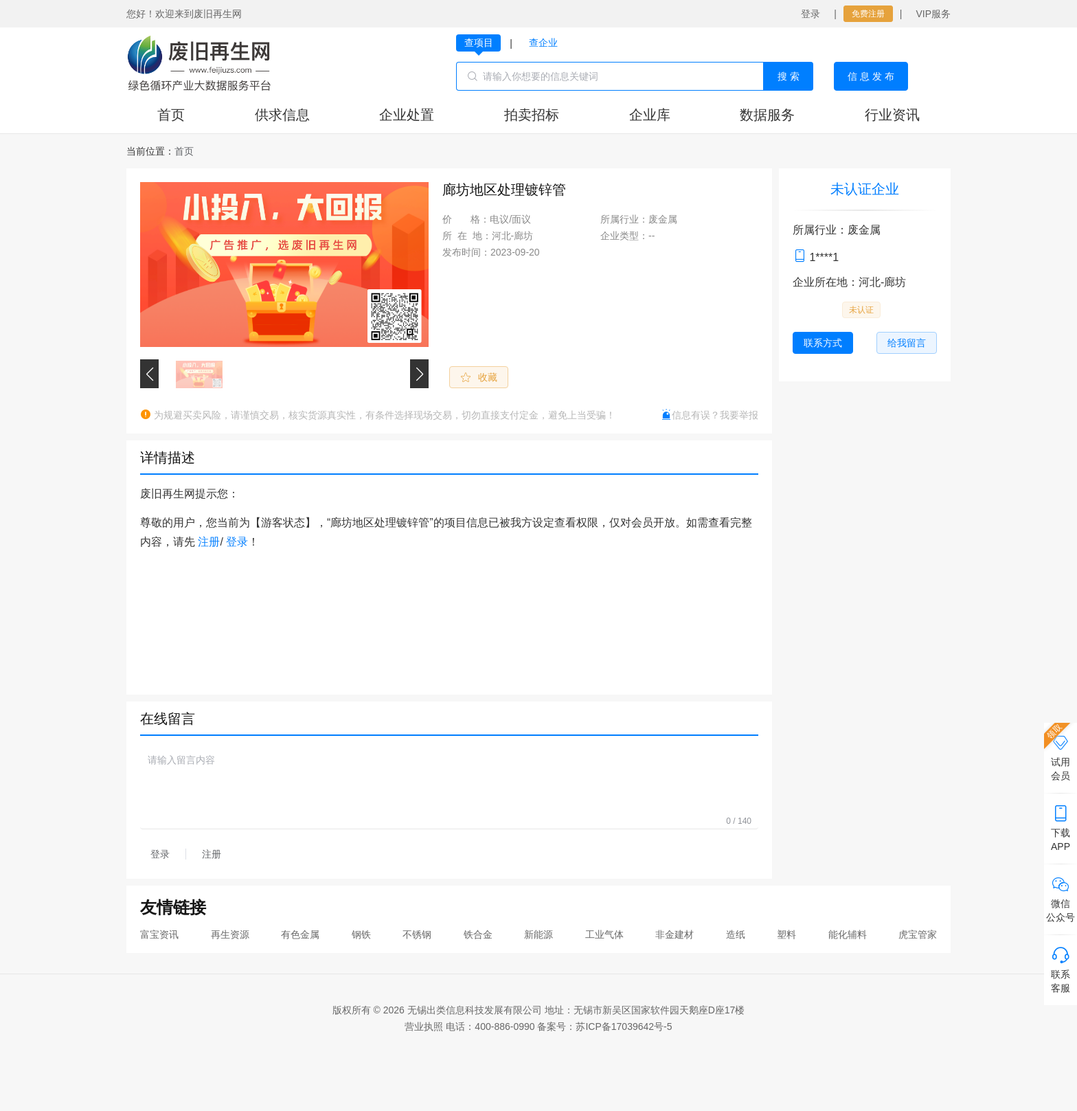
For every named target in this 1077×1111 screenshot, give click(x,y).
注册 (209, 542)
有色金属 (300, 934)
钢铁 (361, 934)
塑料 (786, 934)
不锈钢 (417, 934)
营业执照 (424, 1026)
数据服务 (767, 114)
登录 (810, 13)
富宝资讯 (159, 934)
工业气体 (604, 934)
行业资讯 (892, 114)
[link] (184, 151)
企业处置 (406, 114)
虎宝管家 (917, 934)
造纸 (735, 934)
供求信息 (282, 114)
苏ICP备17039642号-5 (624, 1026)
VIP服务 (933, 13)
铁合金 (478, 934)
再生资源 (230, 934)
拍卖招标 (531, 114)
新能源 (538, 934)
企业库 (649, 114)
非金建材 (674, 934)
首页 (171, 114)
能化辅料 (847, 934)
